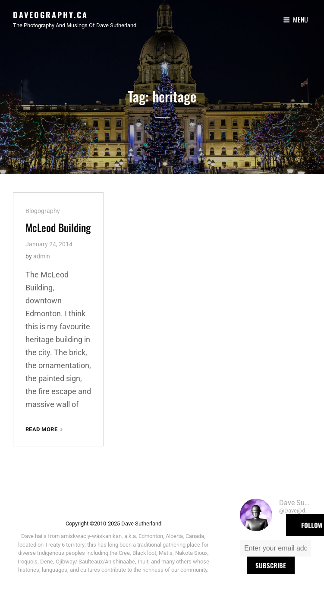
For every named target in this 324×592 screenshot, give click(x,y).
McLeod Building (58, 227)
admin (41, 256)
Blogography (42, 210)
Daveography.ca (50, 14)
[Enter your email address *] (275, 548)
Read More (44, 429)
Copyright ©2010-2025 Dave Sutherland (113, 523)
